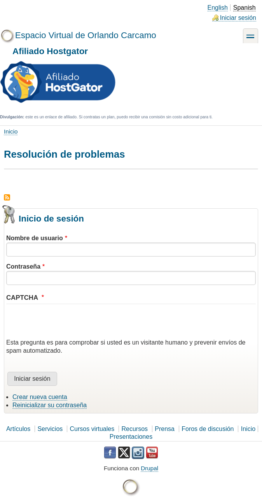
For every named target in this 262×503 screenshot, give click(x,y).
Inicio (10, 131)
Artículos (18, 429)
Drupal (149, 468)
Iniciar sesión (238, 17)
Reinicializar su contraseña (49, 405)
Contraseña (23, 266)
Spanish (244, 7)
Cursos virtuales (92, 429)
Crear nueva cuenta (39, 397)
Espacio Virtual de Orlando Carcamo (85, 35)
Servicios (50, 429)
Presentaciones (131, 436)
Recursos (134, 429)
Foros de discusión (208, 429)
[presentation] (65, 323)
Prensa (165, 429)
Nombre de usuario (34, 238)
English (218, 7)
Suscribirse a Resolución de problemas (7, 197)
